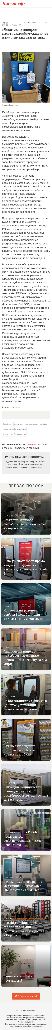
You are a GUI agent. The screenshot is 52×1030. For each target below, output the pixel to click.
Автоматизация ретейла (36, 424)
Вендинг (8, 557)
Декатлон (18, 424)
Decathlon (7, 424)
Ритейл (7, 606)
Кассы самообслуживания (14, 434)
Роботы (7, 918)
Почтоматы (9, 972)
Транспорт (9, 697)
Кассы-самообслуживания (11, 24)
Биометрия (9, 647)
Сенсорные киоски (13, 516)
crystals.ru (16, 407)
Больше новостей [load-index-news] (26, 996)
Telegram (31, 444)
